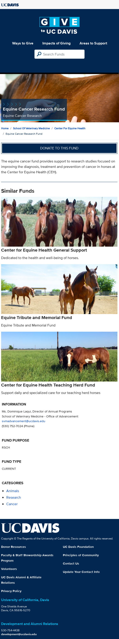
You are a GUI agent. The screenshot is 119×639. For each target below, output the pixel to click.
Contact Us (71, 563)
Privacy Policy (11, 591)
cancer (12, 504)
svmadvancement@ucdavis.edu (23, 421)
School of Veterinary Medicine (31, 128)
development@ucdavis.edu (19, 634)
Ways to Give (22, 43)
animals (12, 490)
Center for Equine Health (69, 128)
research (13, 497)
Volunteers (9, 569)
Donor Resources (13, 546)
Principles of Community (81, 555)
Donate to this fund (59, 148)
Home (5, 128)
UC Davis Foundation (78, 546)
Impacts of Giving (56, 43)
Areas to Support (93, 43)
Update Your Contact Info (81, 572)
